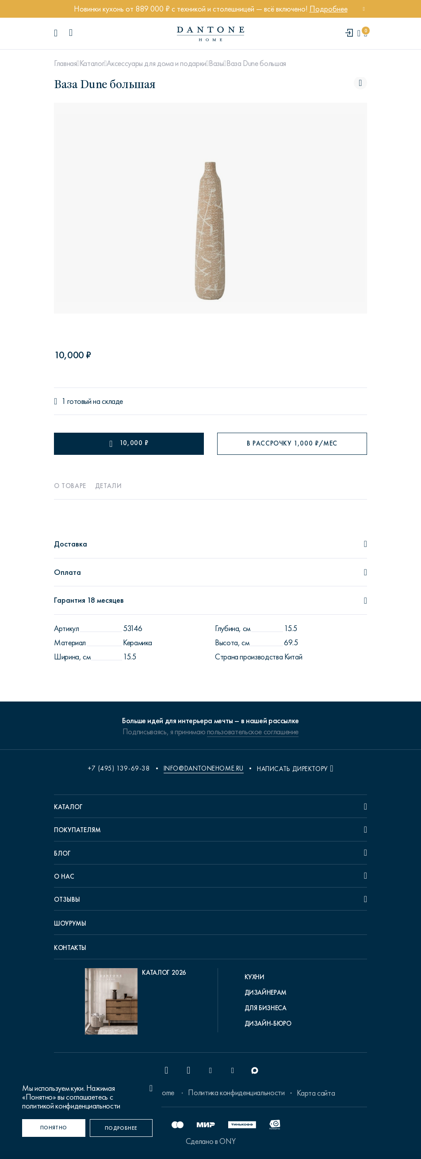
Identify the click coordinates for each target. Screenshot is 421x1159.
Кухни (254, 977)
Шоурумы (70, 923)
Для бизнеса (266, 1008)
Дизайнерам (266, 992)
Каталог (92, 63)
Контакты (70, 948)
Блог (62, 853)
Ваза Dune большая (256, 63)
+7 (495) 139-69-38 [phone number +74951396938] (119, 768)
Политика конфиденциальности (236, 1092)
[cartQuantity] (365, 33)
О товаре (70, 486)
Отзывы (67, 899)
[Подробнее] (121, 1128)
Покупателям (77, 830)
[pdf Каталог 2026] (135, 1003)
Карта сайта (316, 1093)
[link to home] (210, 34)
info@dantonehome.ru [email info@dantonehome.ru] (204, 768)
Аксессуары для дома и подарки (156, 63)
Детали (108, 486)
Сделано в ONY (210, 1141)
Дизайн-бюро (268, 1023)
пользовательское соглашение (253, 731)
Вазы (216, 63)
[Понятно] (53, 1128)
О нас (64, 876)
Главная (65, 63)
